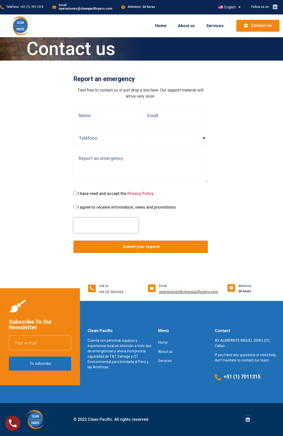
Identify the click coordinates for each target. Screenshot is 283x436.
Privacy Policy (140, 193)
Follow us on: (260, 7)
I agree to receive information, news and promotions (127, 207)
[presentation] (105, 225)
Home (161, 25)
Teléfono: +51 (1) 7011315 (24, 7)
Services (215, 25)
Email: (85, 6)
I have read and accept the (116, 193)
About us (186, 25)
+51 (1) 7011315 (242, 377)
